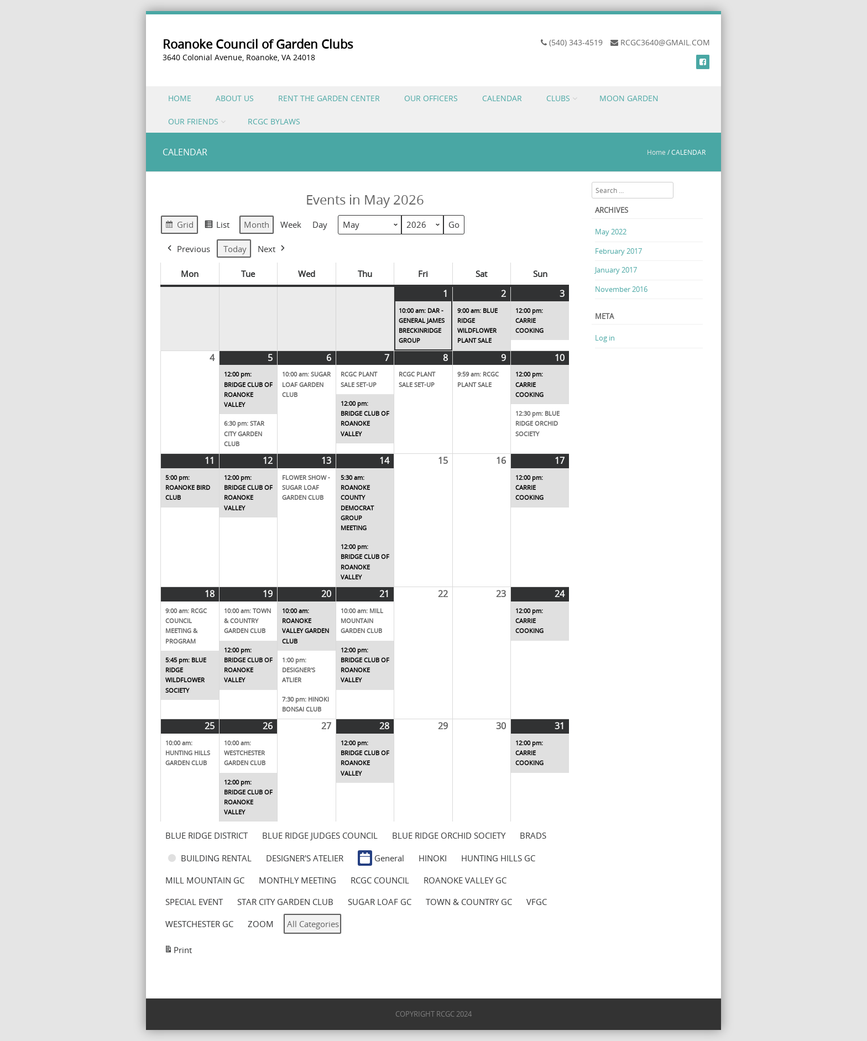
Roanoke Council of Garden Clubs (258, 44)
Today (235, 248)
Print (178, 951)
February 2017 (618, 251)
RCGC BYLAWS (274, 121)
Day (319, 225)
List (216, 226)
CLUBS (558, 98)
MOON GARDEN (629, 98)
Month (256, 225)
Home (656, 152)
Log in (605, 338)
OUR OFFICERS (431, 98)
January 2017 (616, 270)
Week (290, 225)
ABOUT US (235, 98)
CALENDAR (502, 98)
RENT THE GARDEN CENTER (329, 98)
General (381, 858)
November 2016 (621, 289)
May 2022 (610, 232)
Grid (179, 226)
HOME (179, 98)
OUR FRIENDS (193, 121)
